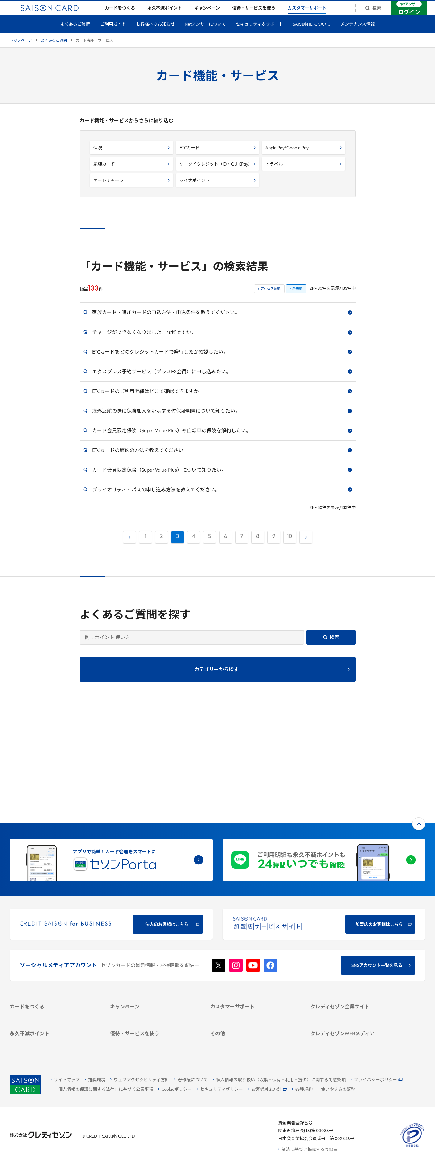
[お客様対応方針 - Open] (267, 1089)
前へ (128, 545)
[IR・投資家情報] (353, 948)
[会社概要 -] (353, 924)
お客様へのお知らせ (155, 34)
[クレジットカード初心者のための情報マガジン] (353, 989)
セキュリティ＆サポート (259, 34)
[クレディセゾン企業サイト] (353, 916)
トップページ (21, 50)
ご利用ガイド (113, 34)
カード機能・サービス (94, 50)
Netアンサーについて (205, 34)
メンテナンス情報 (357, 34)
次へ (305, 545)
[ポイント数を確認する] (53, 1041)
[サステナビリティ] (353, 940)
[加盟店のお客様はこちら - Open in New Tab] (324, 823)
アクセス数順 (271, 299)
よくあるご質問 (75, 34)
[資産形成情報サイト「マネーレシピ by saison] (353, 1004)
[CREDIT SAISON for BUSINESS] (111, 823)
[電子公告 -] (353, 956)
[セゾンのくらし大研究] (353, 1015)
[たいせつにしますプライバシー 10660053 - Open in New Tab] (412, 1147)
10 (289, 546)
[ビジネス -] (353, 932)
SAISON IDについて (311, 34)
